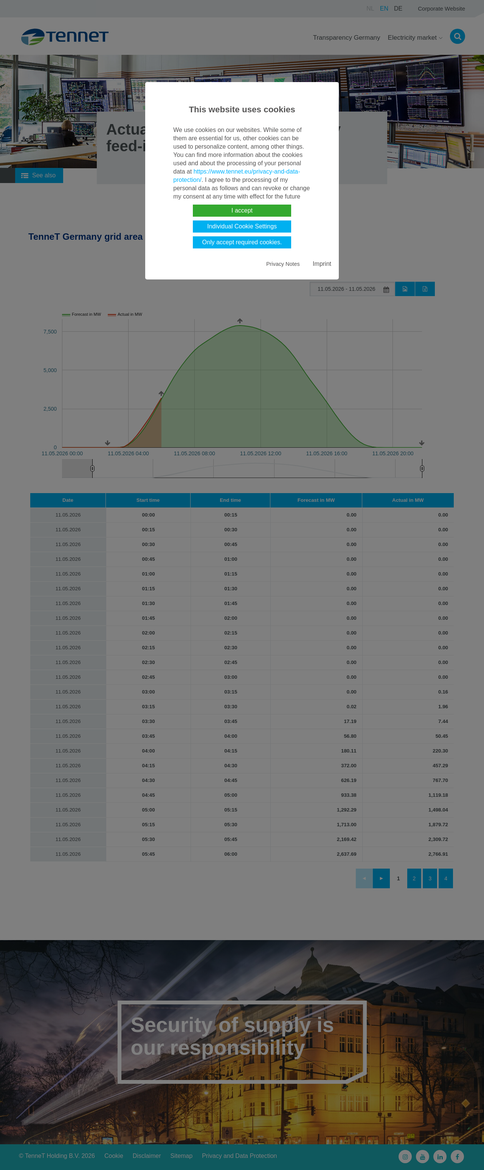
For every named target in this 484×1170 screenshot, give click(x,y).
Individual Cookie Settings (242, 226)
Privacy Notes (283, 264)
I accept (242, 210)
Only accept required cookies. (242, 242)
